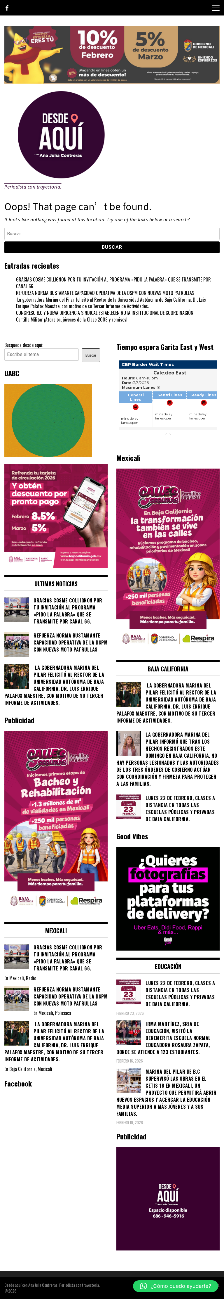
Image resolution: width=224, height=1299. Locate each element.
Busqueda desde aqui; (23, 344)
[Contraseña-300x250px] (48, 454)
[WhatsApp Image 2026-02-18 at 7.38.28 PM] (168, 650)
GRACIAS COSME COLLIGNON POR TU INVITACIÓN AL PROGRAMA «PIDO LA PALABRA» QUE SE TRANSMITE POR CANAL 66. (113, 283)
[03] (168, 1248)
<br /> (168, 401)
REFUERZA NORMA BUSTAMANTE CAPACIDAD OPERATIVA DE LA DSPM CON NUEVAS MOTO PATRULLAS (105, 292)
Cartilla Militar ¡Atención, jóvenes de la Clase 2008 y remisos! (71, 319)
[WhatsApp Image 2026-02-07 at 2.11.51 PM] (112, 81)
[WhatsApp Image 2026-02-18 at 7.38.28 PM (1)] (56, 912)
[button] (175, 1286)
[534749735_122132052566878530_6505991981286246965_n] (168, 948)
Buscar (90, 355)
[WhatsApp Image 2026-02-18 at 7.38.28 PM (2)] (56, 565)
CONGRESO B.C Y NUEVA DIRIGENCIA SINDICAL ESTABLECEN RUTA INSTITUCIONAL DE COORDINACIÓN (104, 312)
